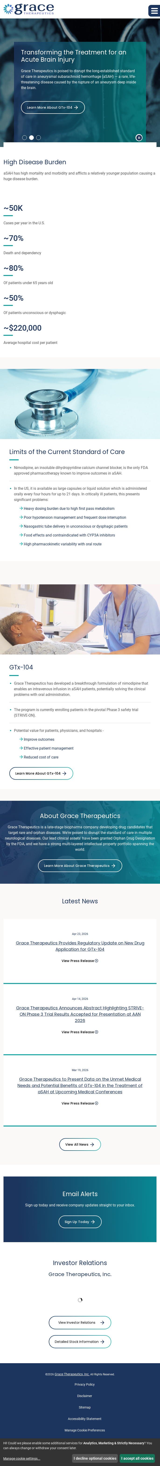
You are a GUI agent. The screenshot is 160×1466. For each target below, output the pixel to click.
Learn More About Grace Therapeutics (77, 865)
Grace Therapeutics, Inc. (72, 1374)
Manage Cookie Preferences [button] (85, 1430)
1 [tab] (24, 137)
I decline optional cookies (95, 1458)
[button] (154, 11)
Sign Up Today (77, 1221)
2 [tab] (31, 137)
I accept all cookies (137, 1458)
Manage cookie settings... (21, 1458)
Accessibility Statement (84, 1418)
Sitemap (85, 1407)
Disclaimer (84, 1396)
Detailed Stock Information (77, 1341)
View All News (76, 1144)
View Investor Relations (76, 1322)
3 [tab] (38, 137)
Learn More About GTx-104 (49, 107)
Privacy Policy (85, 1384)
